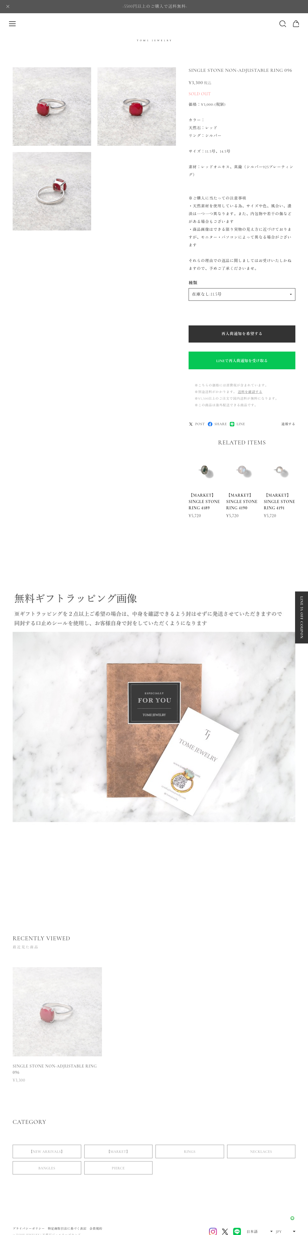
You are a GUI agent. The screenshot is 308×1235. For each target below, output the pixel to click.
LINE (237, 424)
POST (197, 424)
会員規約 (95, 1228)
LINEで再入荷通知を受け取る (242, 360)
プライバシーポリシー (29, 1228)
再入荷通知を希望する (242, 333)
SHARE (217, 424)
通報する (288, 424)
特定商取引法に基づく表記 (67, 1228)
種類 (193, 282)
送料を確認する (250, 392)
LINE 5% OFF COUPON (302, 617)
